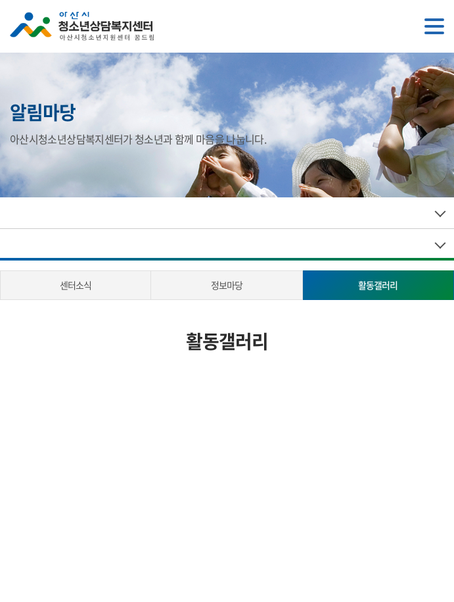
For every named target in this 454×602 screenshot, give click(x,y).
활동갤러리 (378, 284)
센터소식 (75, 284)
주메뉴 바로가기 (0, 0)
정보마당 (226, 284)
